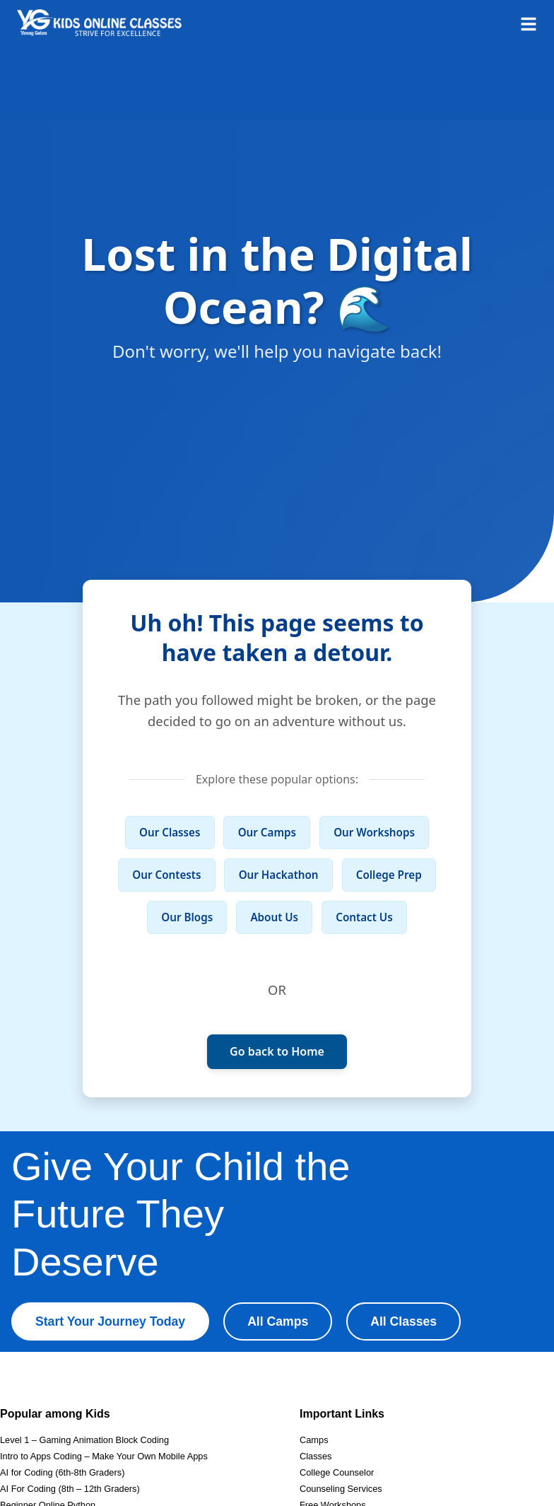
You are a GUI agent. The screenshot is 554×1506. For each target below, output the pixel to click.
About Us (274, 917)
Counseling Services (341, 1488)
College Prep (389, 875)
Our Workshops (374, 832)
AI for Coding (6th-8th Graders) (62, 1472)
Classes (316, 1456)
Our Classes (169, 832)
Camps (314, 1440)
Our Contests (166, 875)
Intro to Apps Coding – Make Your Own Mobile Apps (104, 1456)
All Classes (403, 1321)
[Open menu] (528, 22)
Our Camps (267, 832)
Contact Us (364, 917)
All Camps (277, 1321)
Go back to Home (277, 1051)
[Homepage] (99, 22)
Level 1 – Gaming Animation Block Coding (84, 1440)
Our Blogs (187, 917)
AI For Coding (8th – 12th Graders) (70, 1488)
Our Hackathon (279, 875)
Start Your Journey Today (110, 1321)
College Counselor (337, 1472)
